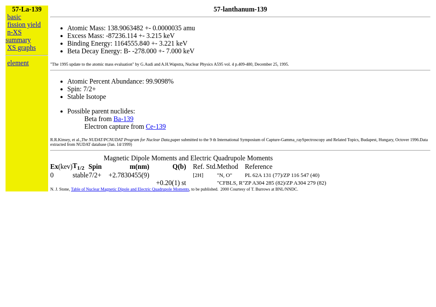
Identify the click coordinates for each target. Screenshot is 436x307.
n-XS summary (18, 36)
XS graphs (21, 47)
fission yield (24, 24)
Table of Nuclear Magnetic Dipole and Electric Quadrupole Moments (130, 189)
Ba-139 (123, 118)
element (18, 63)
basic (14, 16)
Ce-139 (156, 126)
